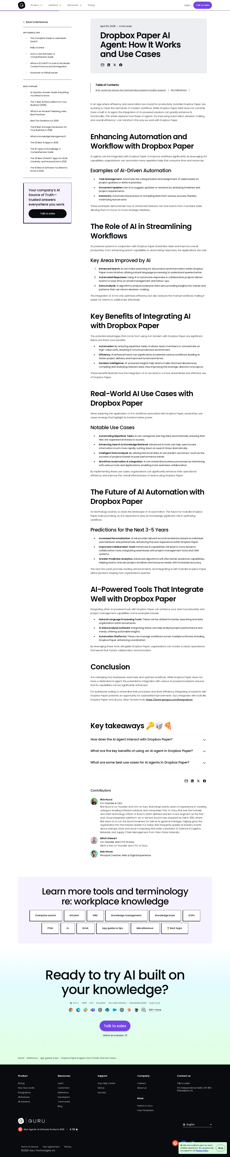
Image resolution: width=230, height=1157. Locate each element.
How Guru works (26, 1087)
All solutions (24, 1101)
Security (102, 1092)
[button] (36, 5)
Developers (64, 1097)
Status (101, 1087)
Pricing (91, 5)
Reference (32, 1058)
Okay (220, 1148)
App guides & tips (49, 1058)
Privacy (67, 1146)
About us (142, 1087)
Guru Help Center (106, 1083)
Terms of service (29, 1146)
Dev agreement (51, 1146)
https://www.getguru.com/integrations (169, 699)
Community (64, 1101)
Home (21, 1058)
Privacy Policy (202, 1150)
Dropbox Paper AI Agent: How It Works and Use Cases (88, 1058)
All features (24, 1097)
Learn (61, 1083)
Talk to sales (202, 5)
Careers (141, 1083)
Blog (60, 1106)
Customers (64, 1087)
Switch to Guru (145, 1105)
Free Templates (145, 1110)
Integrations (24, 1092)
